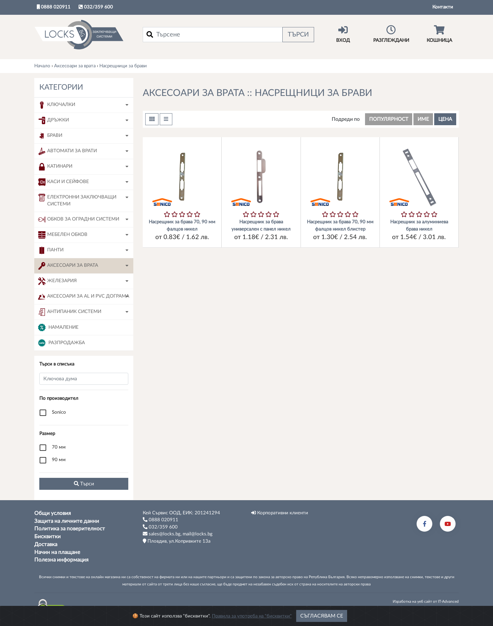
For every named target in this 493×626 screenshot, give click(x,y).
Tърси (84, 483)
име (423, 119)
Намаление (58, 327)
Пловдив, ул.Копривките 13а (176, 541)
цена (445, 119)
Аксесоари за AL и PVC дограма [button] (83, 296)
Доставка (45, 544)
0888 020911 (53, 6)
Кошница (439, 34)
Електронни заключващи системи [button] (77, 200)
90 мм (59, 459)
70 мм (59, 447)
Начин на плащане (57, 552)
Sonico (59, 412)
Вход (343, 34)
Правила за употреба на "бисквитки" (252, 621)
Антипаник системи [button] (69, 312)
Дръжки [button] (53, 120)
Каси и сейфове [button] (63, 182)
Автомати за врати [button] (67, 151)
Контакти (442, 7)
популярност (388, 119)
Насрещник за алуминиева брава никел (419, 226)
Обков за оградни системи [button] (78, 219)
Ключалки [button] (56, 105)
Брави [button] (50, 136)
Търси (298, 34)
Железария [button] (57, 281)
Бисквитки (47, 536)
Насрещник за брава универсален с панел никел (261, 226)
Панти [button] (51, 250)
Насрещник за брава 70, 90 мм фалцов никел (182, 226)
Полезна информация (61, 559)
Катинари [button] (55, 166)
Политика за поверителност (69, 528)
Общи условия (52, 513)
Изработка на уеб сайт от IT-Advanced (426, 601)
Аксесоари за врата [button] (68, 266)
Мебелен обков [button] (62, 235)
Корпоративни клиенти (279, 512)
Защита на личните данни (66, 521)
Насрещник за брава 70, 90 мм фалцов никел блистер (340, 226)
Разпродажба (61, 343)
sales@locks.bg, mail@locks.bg (178, 533)
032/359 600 (96, 6)
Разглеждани (391, 34)
